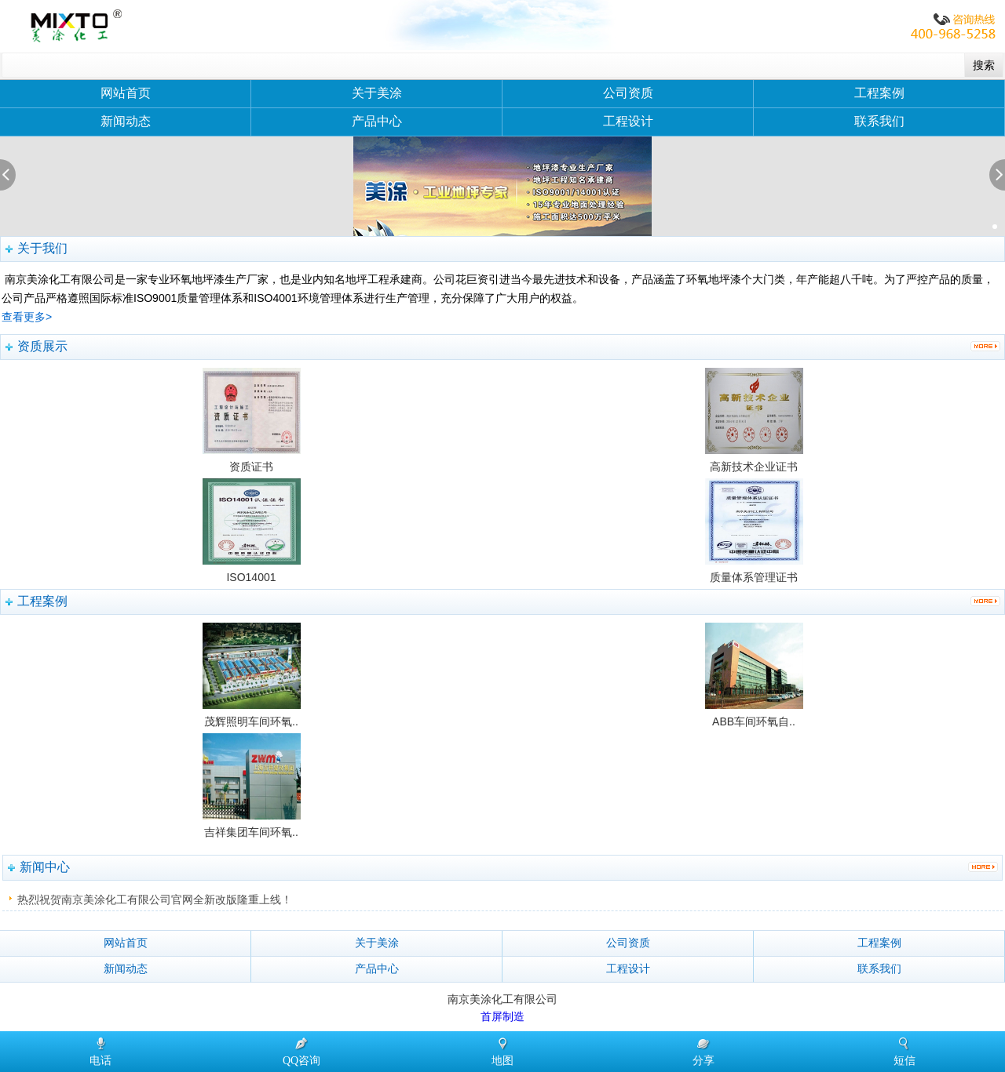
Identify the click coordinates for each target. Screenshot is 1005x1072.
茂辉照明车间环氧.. (251, 721)
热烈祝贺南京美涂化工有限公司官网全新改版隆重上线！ (154, 899)
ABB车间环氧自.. (753, 721)
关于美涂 (377, 93)
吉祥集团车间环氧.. (251, 832)
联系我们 (879, 121)
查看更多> (27, 317)
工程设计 (628, 121)
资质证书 (251, 466)
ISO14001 (251, 577)
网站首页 (125, 93)
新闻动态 (125, 121)
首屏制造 (502, 1016)
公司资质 (628, 93)
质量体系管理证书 (754, 577)
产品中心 (377, 121)
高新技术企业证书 (754, 466)
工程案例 (879, 93)
